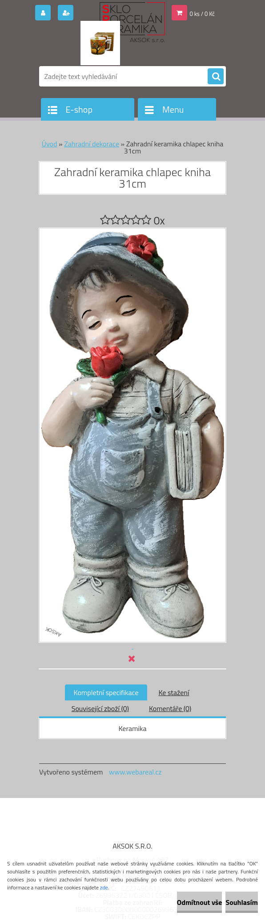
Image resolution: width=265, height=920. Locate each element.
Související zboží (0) (100, 708)
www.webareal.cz (135, 772)
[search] (216, 76)
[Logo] (100, 43)
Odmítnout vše (199, 902)
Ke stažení (173, 692)
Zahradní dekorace (91, 143)
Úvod (49, 143)
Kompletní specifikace (106, 692)
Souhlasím (241, 902)
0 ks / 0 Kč (202, 13)
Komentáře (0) (170, 708)
